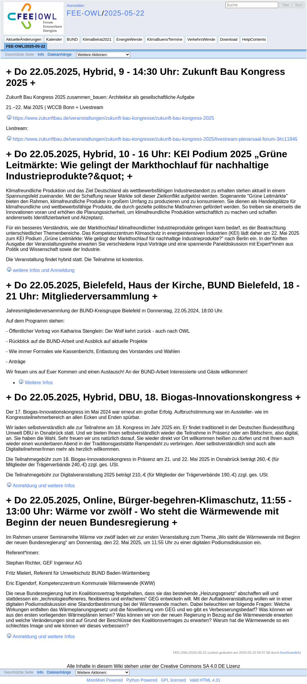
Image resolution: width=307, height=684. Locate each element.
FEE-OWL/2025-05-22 (25, 46)
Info (40, 54)
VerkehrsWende (201, 39)
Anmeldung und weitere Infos (44, 485)
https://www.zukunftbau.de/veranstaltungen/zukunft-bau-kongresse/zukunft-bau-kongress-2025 (113, 118)
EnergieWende (129, 39)
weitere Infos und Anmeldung (43, 270)
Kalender (54, 39)
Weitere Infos (39, 382)
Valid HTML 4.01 (204, 680)
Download (228, 39)
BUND (72, 39)
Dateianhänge (60, 54)
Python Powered (141, 680)
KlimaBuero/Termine (164, 39)
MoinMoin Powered (105, 680)
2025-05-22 (124, 13)
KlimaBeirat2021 (97, 39)
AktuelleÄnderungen (23, 39)
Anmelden (75, 5)
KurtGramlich (290, 652)
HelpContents (254, 39)
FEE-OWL (84, 13)
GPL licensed (173, 680)
